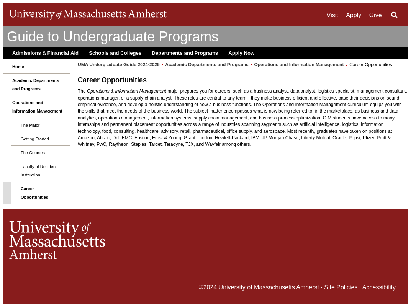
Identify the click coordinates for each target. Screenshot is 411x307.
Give (375, 15)
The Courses (33, 152)
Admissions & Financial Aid (45, 53)
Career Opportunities (34, 192)
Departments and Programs (185, 53)
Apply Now (241, 53)
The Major (30, 125)
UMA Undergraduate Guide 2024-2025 (119, 64)
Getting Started (35, 139)
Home (18, 66)
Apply (353, 15)
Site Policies (340, 287)
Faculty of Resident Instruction (39, 170)
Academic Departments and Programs (35, 84)
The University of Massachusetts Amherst (88, 14)
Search (394, 15)
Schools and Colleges (115, 53)
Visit (332, 15)
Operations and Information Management (37, 106)
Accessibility (379, 287)
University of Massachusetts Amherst (269, 287)
